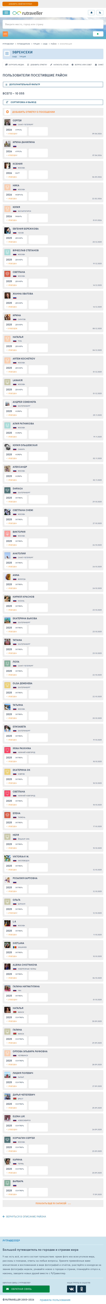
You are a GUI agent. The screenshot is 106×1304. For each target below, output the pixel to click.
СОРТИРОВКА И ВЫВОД (23, 102)
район (54, 44)
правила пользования (55, 1299)
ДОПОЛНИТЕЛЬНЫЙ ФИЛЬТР (24, 84)
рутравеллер (8, 44)
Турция (36, 44)
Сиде (45, 44)
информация (66, 44)
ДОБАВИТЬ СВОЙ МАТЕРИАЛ (20, 4)
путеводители (23, 44)
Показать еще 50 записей (53, 1203)
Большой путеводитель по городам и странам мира (40, 1249)
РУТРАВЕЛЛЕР (11, 1240)
